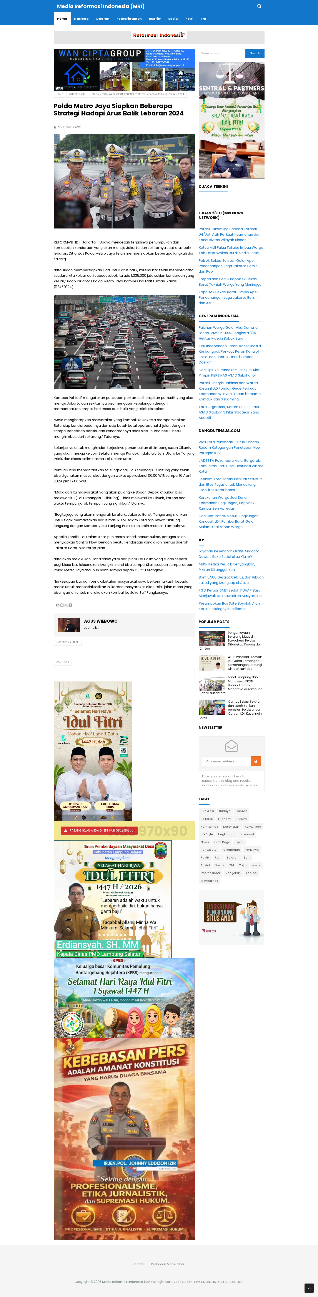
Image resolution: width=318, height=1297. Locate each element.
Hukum (241, 819)
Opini (239, 842)
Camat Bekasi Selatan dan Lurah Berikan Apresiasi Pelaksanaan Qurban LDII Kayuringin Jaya (231, 709)
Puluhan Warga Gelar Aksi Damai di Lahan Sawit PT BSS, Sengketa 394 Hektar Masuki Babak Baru (228, 333)
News (205, 842)
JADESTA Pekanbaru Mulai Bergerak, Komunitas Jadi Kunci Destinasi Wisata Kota (231, 466)
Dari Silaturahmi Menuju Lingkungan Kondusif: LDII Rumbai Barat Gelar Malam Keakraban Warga (228, 521)
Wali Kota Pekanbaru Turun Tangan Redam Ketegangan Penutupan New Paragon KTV (230, 447)
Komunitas (253, 826)
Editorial (207, 819)
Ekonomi (224, 819)
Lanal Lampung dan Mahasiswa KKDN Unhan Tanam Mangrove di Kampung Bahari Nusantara (231, 685)
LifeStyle (207, 834)
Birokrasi (207, 811)
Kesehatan (231, 826)
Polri (218, 857)
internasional (211, 873)
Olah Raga (222, 842)
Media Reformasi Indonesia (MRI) (127, 1281)
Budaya (225, 811)
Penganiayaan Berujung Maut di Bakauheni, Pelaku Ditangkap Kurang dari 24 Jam (230, 640)
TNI (232, 865)
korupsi (251, 873)
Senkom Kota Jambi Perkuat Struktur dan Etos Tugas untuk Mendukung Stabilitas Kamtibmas (230, 484)
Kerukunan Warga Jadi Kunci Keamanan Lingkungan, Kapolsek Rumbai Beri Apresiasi (227, 503)
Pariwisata (209, 849)
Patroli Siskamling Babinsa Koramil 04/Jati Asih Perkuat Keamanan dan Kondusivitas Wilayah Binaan (229, 234)
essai (256, 865)
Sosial (205, 865)
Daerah (241, 811)
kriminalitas (209, 881)
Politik (205, 857)
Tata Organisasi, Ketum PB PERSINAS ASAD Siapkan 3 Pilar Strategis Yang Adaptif (229, 412)
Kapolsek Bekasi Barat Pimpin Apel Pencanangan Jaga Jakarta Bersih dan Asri (228, 297)
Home (60, 94)
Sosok (220, 865)
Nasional (247, 834)
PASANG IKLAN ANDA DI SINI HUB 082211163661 (102, 830)
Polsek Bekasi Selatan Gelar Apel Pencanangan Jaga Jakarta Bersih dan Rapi (228, 266)
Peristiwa (252, 849)
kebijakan (233, 873)
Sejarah (233, 857)
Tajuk (243, 865)
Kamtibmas (209, 826)
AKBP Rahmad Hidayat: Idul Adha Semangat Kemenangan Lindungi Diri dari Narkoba (245, 663)
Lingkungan (226, 834)
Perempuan (231, 849)
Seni (247, 857)
